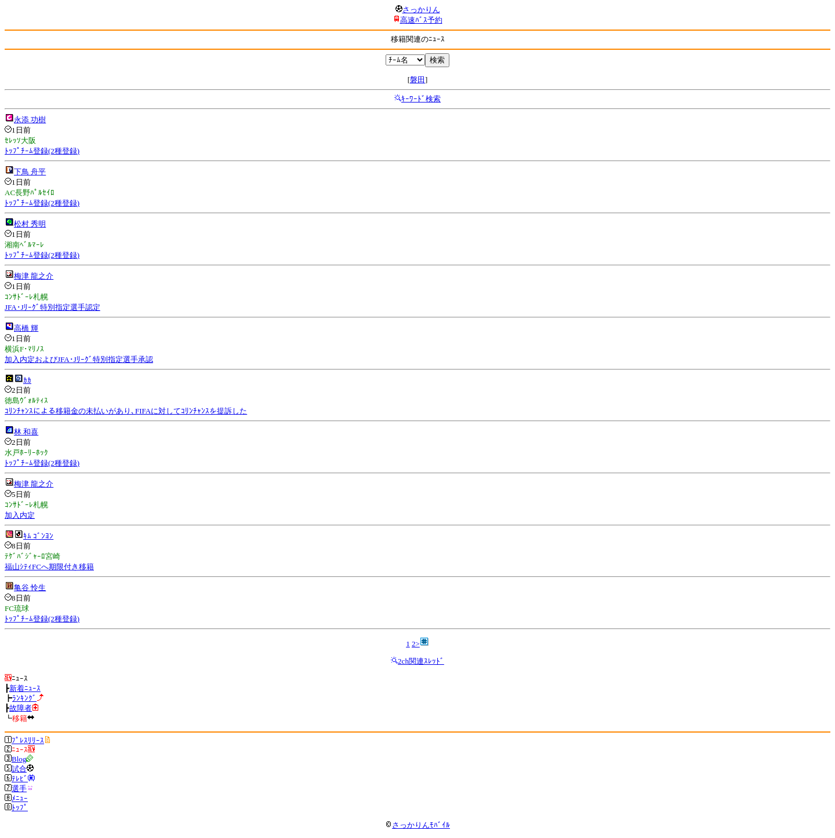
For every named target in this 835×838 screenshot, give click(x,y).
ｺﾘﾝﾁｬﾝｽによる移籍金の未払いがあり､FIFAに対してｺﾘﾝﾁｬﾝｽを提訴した (126, 411)
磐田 (417, 79)
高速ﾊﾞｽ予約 (421, 20)
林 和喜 (26, 431)
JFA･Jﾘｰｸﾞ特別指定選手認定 (52, 307)
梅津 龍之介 (33, 276)
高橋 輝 (26, 328)
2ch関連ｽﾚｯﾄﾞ (421, 661)
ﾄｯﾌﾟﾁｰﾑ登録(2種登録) (42, 151)
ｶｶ (27, 380)
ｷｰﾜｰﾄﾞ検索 (421, 98)
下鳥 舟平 (30, 171)
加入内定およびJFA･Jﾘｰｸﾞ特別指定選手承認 (79, 359)
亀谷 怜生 (30, 587)
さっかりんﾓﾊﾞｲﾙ (417, 825)
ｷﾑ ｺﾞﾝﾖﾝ (38, 536)
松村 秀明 (30, 223)
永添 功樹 (30, 119)
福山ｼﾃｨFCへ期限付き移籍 (49, 566)
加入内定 (20, 515)
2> (416, 643)
